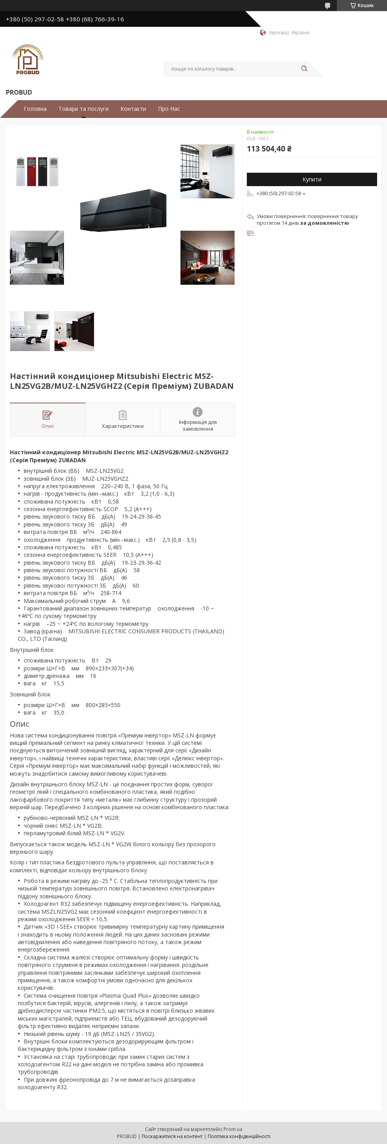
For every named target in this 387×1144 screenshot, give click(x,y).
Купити (311, 179)
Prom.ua (233, 1129)
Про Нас (169, 109)
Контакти (133, 109)
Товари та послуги (83, 109)
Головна (35, 109)
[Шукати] (304, 69)
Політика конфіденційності (239, 1136)
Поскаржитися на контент (172, 1136)
